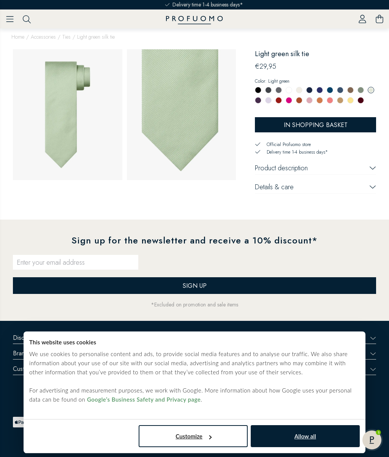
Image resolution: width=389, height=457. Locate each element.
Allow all (305, 436)
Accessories (43, 37)
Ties (66, 37)
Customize (194, 436)
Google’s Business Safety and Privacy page (144, 399)
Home (17, 37)
